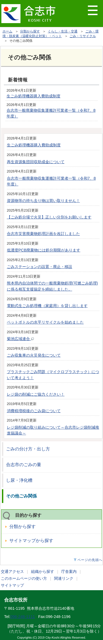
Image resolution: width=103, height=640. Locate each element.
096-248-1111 (22, 616)
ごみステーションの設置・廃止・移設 (39, 266)
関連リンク (63, 578)
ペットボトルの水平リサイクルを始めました (45, 322)
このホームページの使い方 (24, 578)
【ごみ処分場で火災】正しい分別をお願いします (49, 217)
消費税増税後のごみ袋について (34, 411)
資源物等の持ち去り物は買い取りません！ (43, 200)
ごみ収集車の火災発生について (34, 355)
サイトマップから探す (31, 540)
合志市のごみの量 (23, 464)
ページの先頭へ (89, 560)
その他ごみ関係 (21, 496)
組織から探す (42, 571)
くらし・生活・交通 (62, 31)
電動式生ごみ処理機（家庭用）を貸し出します (47, 305)
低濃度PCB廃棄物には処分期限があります (43, 250)
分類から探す (30, 31)
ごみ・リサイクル (82, 36)
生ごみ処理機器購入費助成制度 (33, 96)
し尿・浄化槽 (19, 480)
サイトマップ (12, 585)
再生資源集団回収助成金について (36, 162)
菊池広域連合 (20, 339)
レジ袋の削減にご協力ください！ (36, 394)
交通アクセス (12, 571)
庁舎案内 (69, 571)
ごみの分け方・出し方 (28, 449)
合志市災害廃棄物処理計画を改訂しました (43, 233)
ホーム (7, 31)
